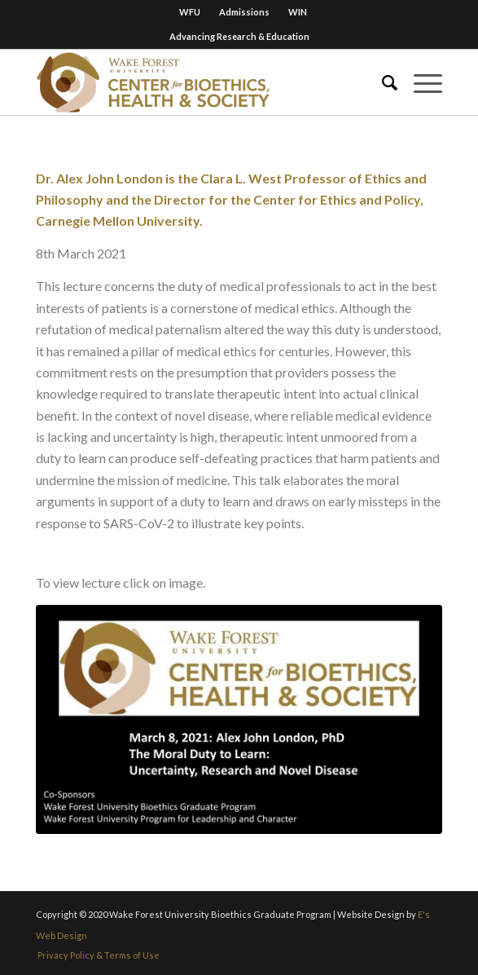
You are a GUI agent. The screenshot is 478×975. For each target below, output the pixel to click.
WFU (189, 12)
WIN (297, 12)
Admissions (244, 12)
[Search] (381, 82)
